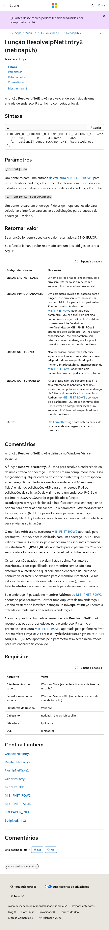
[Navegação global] (4, 5)
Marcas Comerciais (19, 918)
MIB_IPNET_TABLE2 (18, 803)
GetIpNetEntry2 (15, 779)
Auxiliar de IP (54, 33)
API (40, 33)
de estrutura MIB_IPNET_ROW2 (70, 178)
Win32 (29, 33)
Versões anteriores (83, 906)
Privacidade (46, 912)
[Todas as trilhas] (8, 33)
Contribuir (27, 912)
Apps (18, 33)
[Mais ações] (100, 33)
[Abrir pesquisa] (93, 5)
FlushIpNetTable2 (17, 770)
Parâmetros (15, 72)
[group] (54, 140)
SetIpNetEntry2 (15, 820)
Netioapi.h (72, 33)
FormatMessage (63, 422)
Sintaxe (12, 66)
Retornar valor (17, 77)
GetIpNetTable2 (15, 787)
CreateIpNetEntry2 (18, 753)
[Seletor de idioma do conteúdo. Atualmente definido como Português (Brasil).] (23, 886)
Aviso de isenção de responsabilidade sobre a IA (37, 906)
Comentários (16, 82)
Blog (10, 912)
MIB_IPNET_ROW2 (59, 310)
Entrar (102, 5)
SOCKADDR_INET (17, 812)
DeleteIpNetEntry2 (17, 762)
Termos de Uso (69, 912)
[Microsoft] (54, 5)
